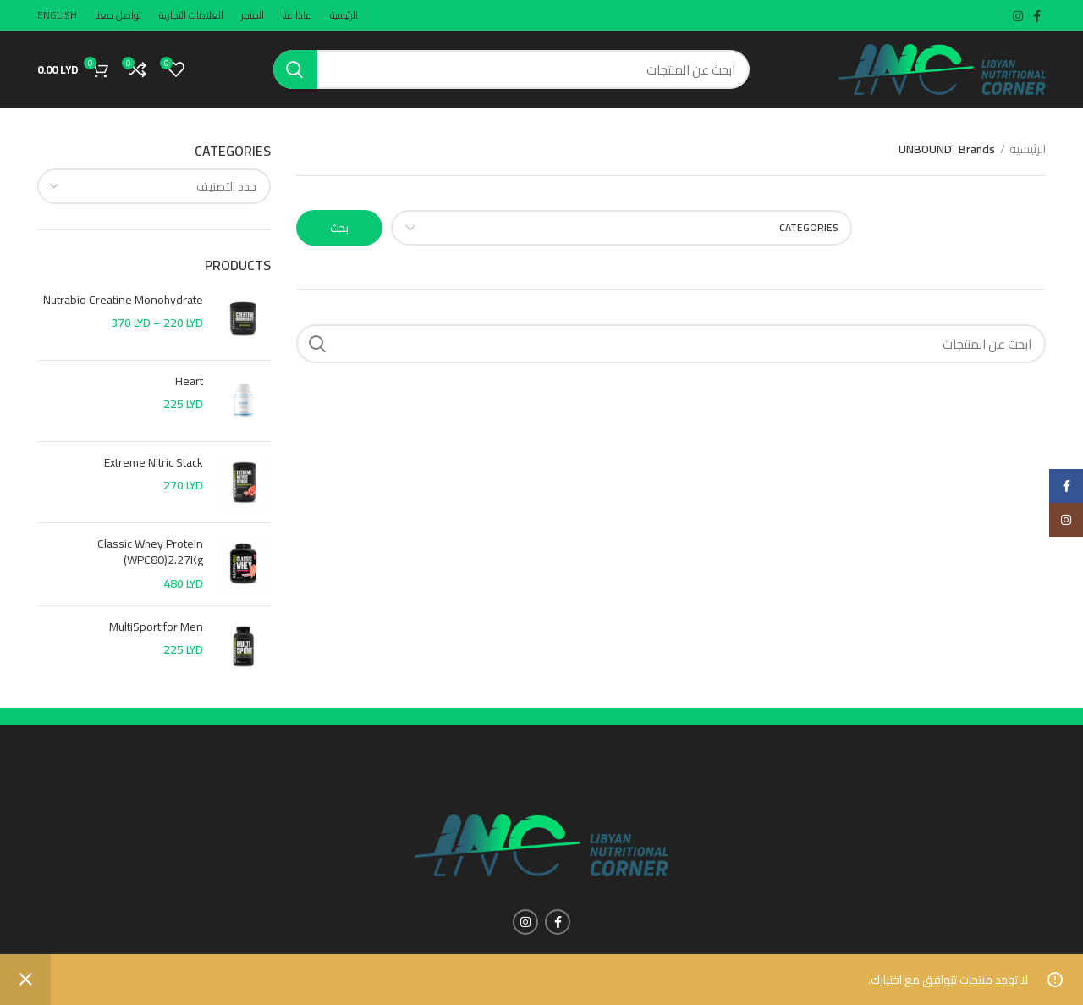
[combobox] (154, 186)
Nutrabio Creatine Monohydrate (123, 300)
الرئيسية (1027, 149)
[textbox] (226, 186)
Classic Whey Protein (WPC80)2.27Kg (150, 552)
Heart (189, 381)
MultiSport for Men (156, 627)
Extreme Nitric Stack (153, 463)
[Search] (511, 69)
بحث (339, 228)
